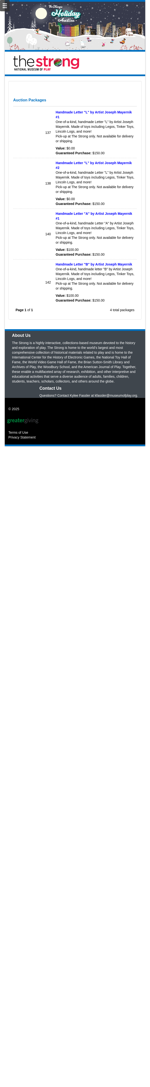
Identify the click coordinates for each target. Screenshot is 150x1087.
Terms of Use (18, 875)
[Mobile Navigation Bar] (5, 5)
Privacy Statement (22, 879)
